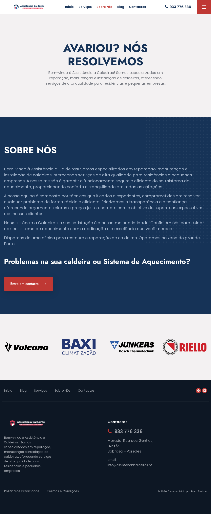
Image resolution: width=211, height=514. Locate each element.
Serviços (85, 7)
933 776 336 (180, 6)
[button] (204, 7)
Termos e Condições (63, 491)
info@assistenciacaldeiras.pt (130, 465)
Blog (120, 7)
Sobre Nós (104, 7)
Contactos (137, 7)
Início (69, 7)
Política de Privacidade (21, 491)
